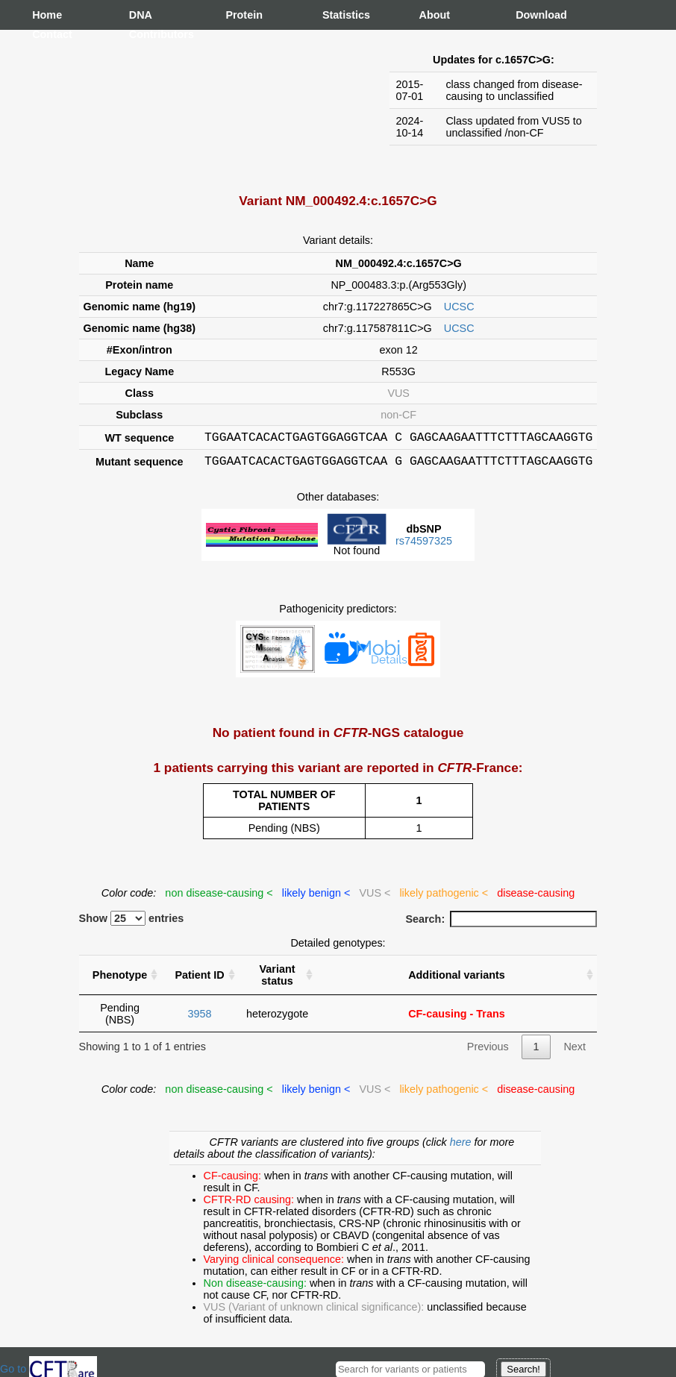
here (462, 1146)
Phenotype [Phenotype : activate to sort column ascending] (120, 979)
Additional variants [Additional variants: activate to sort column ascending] (456, 979)
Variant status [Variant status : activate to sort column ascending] (277, 979)
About (434, 15)
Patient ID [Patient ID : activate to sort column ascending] (199, 979)
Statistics (337, 15)
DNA (140, 15)
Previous (488, 1051)
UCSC (459, 307)
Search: (501, 923)
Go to (48, 1369)
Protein (240, 15)
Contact (47, 34)
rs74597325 (423, 545)
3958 (200, 1018)
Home (47, 15)
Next (574, 1051)
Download (530, 15)
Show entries (131, 922)
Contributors (144, 34)
